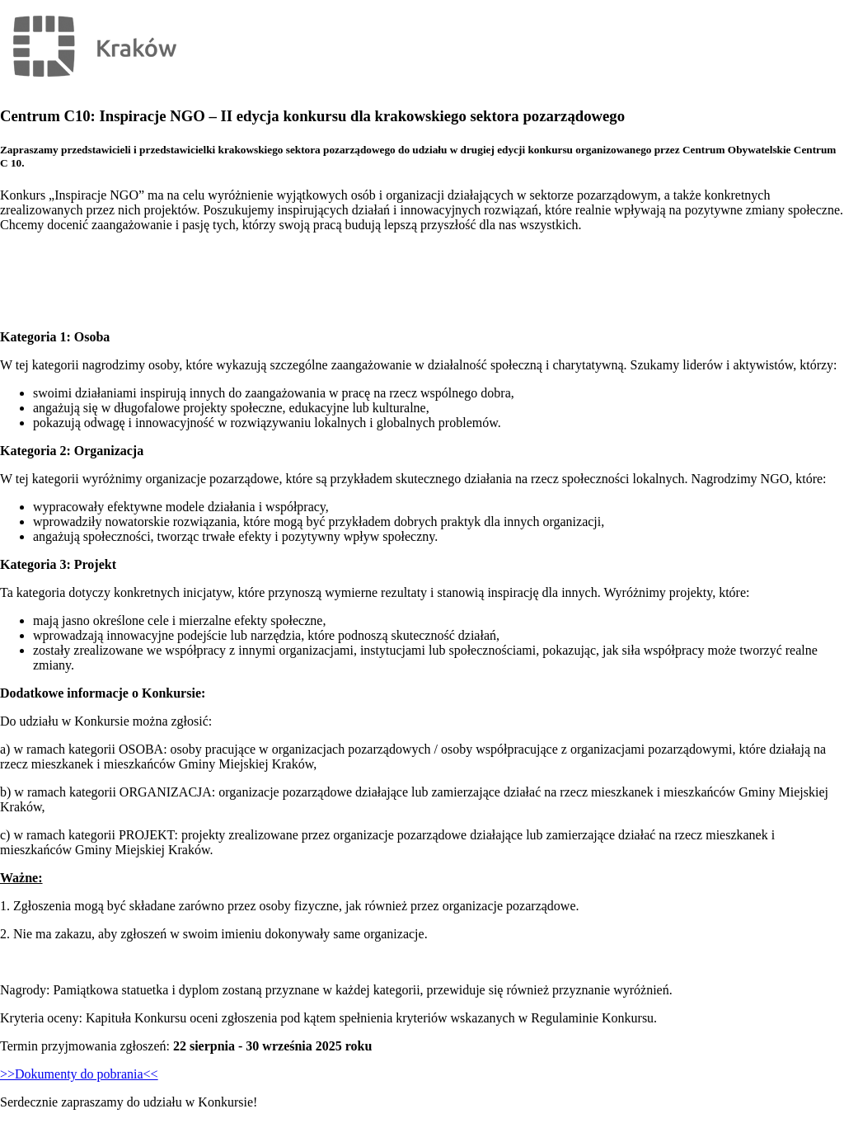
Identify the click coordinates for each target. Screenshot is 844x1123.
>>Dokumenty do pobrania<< (79, 1074)
